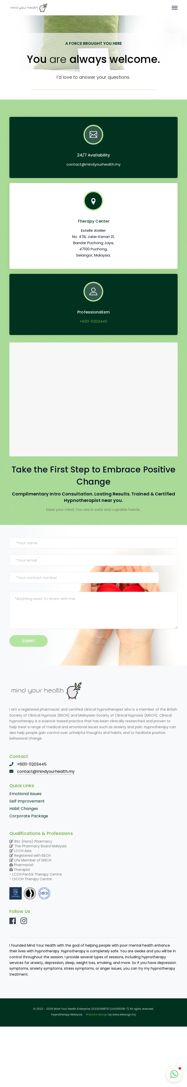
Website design (97, 1014)
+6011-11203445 (93, 321)
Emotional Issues (25, 793)
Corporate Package (28, 816)
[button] (174, 1074)
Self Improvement (27, 801)
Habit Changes (23, 808)
